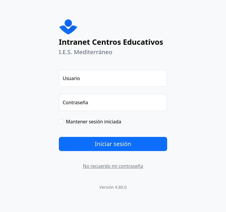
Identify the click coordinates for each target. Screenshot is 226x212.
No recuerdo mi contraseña (113, 166)
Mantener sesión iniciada (93, 121)
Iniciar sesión (113, 144)
